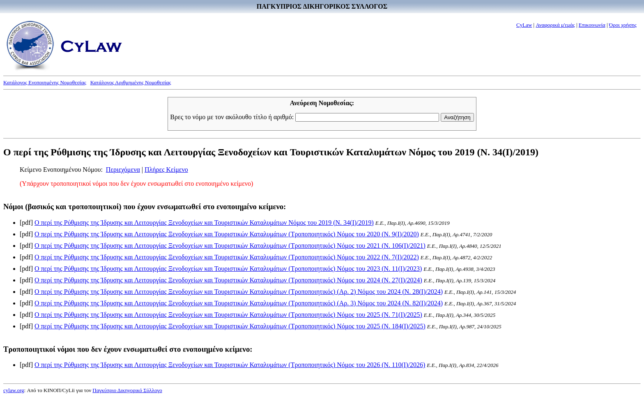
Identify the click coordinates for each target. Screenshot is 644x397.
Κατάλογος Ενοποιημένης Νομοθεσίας (44, 82)
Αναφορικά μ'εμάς (555, 25)
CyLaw (524, 25)
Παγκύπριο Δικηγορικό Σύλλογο (127, 390)
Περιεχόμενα (123, 169)
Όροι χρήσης (623, 25)
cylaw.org (13, 390)
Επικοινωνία (592, 25)
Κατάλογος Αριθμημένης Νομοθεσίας (130, 82)
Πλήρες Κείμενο (166, 169)
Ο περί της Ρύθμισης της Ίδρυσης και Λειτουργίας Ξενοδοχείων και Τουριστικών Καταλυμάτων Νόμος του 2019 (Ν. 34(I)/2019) (204, 222)
